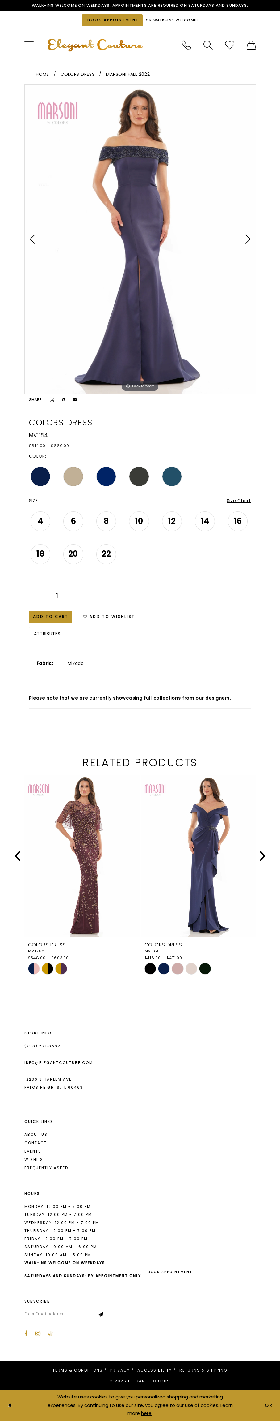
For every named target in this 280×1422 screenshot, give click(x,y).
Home (42, 75)
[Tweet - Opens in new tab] (52, 400)
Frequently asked (46, 1168)
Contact (35, 1143)
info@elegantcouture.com (58, 1063)
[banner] (95, 45)
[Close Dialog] (10, 1406)
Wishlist (35, 1160)
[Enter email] (64, 1315)
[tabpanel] (140, 239)
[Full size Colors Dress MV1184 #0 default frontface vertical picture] (140, 239)
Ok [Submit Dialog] (269, 1406)
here (146, 1414)
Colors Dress (77, 75)
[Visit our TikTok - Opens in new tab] (50, 1335)
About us (36, 1135)
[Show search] (208, 45)
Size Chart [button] (239, 501)
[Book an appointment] (112, 20)
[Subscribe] (102, 1315)
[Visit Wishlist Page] (229, 45)
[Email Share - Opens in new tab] (75, 400)
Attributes (47, 634)
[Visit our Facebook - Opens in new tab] (25, 1335)
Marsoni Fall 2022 (128, 75)
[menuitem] (29, 45)
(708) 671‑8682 (42, 1046)
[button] (29, 45)
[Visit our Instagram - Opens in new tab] (37, 1334)
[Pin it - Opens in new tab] (63, 400)
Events (32, 1152)
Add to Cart (51, 617)
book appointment (170, 1273)
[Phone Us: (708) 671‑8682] (186, 45)
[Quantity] (47, 596)
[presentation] (82, 857)
